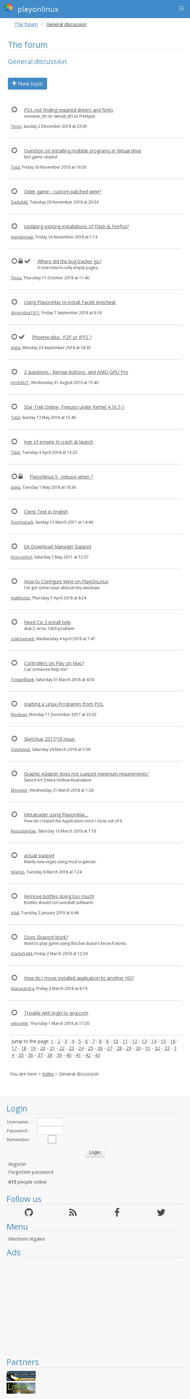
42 (88, 1055)
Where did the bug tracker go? (69, 261)
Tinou (16, 126)
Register (17, 1164)
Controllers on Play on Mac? (54, 663)
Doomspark (22, 522)
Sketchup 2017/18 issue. (49, 739)
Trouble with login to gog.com (56, 1013)
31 (147, 1048)
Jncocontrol (21, 557)
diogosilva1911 (25, 312)
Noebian (19, 714)
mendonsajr (22, 237)
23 (71, 1048)
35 (21, 1055)
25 (90, 1048)
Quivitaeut (20, 749)
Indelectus (20, 598)
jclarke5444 (21, 953)
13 (144, 1041)
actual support (39, 855)
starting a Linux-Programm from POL (64, 704)
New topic (27, 83)
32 (157, 1048)
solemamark (22, 639)
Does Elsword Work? (46, 937)
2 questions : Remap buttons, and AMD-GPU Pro (76, 372)
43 (97, 1055)
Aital (15, 913)
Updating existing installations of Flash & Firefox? (76, 226)
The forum (26, 24)
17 (14, 1048)
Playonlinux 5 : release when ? (61, 477)
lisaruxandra (22, 988)
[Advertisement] (95, 1307)
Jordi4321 (20, 382)
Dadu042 (19, 202)
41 (78, 1055)
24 (81, 1048)
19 (33, 1048)
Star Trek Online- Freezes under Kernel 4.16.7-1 (74, 407)
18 (23, 1048)
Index (48, 1074)
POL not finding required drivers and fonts (68, 110)
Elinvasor (19, 790)
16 (173, 1041)
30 (138, 1048)
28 (119, 1048)
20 (42, 1048)
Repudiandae (23, 831)
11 (125, 1041)
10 (115, 1041)
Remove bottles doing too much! (59, 896)
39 (59, 1055)
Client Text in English (46, 511)
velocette (19, 1023)
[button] (181, 8)
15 (163, 1041)
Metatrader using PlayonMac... (56, 814)
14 (153, 1041)
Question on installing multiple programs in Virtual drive (82, 151)
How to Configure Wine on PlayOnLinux (66, 581)
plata (15, 347)
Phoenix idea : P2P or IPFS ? (62, 337)
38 (49, 1055)
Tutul (15, 167)
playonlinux (31, 8)
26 (100, 1048)
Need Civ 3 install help (47, 622)
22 (62, 1048)
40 (68, 1055)
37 (40, 1055)
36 (30, 1055)
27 (109, 1048)
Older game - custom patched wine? (62, 191)
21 (52, 1048)
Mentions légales (26, 1239)
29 (128, 1048)
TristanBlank (22, 679)
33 (167, 1048)
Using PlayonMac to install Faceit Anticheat (70, 302)
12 (134, 1041)
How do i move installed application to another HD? (79, 978)
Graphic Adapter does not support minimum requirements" (86, 774)
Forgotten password (30, 1172)
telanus (17, 872)
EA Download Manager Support (58, 546)
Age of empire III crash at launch (58, 442)
